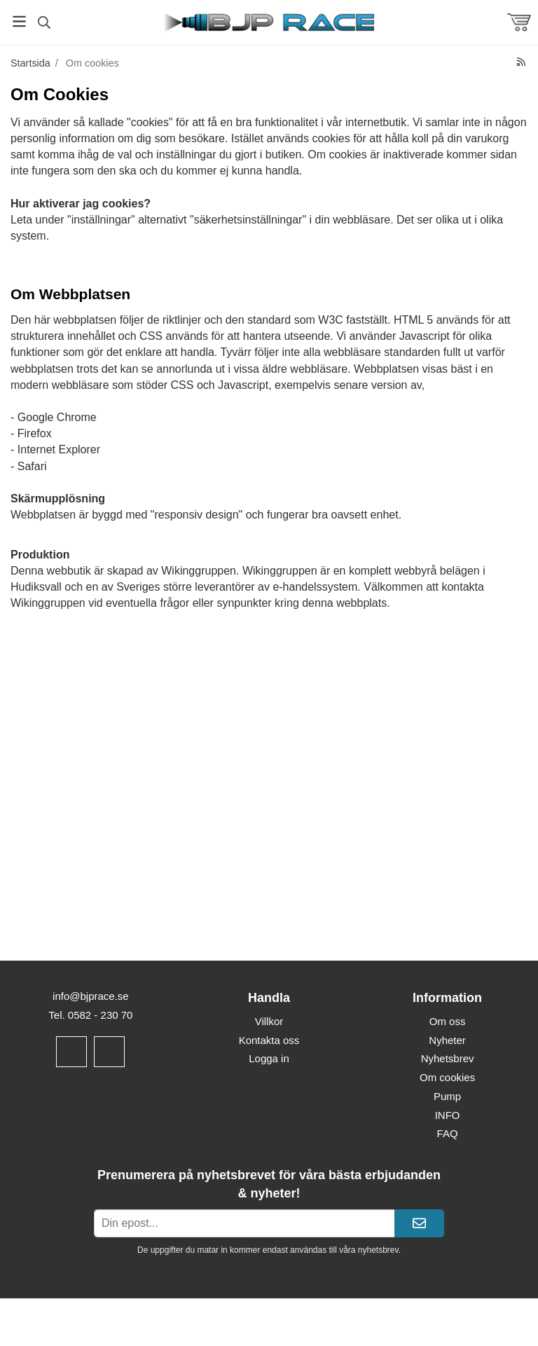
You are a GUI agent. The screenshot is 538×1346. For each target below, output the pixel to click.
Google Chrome (57, 417)
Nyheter (447, 1040)
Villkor (269, 1021)
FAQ (447, 1133)
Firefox (35, 433)
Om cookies (447, 1077)
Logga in (269, 1058)
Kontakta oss (269, 1040)
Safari (32, 466)
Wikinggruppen (198, 571)
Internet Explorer (59, 449)
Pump (447, 1096)
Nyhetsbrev (447, 1058)
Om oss (447, 1021)
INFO (447, 1115)
